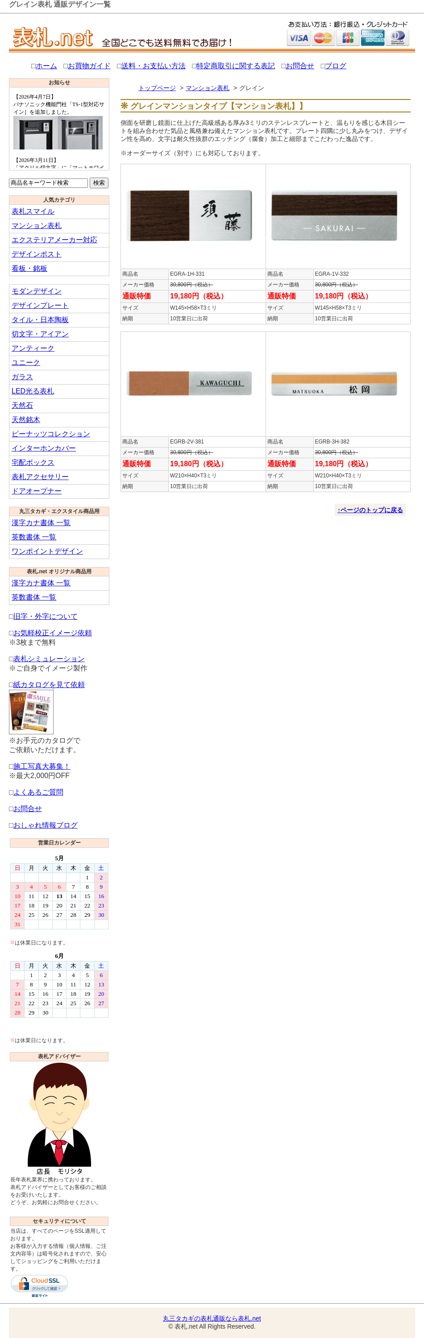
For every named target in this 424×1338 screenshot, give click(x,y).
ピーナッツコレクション (51, 434)
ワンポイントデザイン (47, 551)
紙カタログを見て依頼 (49, 684)
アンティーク (33, 348)
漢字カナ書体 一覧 (41, 522)
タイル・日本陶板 (40, 319)
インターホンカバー (44, 448)
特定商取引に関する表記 (235, 66)
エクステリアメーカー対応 (54, 240)
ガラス (22, 377)
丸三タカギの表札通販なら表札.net (212, 1318)
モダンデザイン (37, 291)
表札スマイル (33, 211)
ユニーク (26, 362)
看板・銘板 (29, 268)
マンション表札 (37, 225)
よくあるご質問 (38, 792)
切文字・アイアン (40, 334)
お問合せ (300, 66)
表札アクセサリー (40, 477)
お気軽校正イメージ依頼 (52, 633)
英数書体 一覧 (34, 537)
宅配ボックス (33, 462)
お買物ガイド (89, 66)
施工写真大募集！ (42, 766)
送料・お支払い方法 (153, 66)
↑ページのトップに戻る (370, 510)
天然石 (22, 405)
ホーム (46, 66)
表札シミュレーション (49, 659)
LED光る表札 (33, 391)
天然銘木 (26, 419)
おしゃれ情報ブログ (45, 825)
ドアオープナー (37, 491)
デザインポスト (37, 254)
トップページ (157, 87)
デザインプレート (40, 305)
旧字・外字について (45, 616)
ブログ (335, 66)
